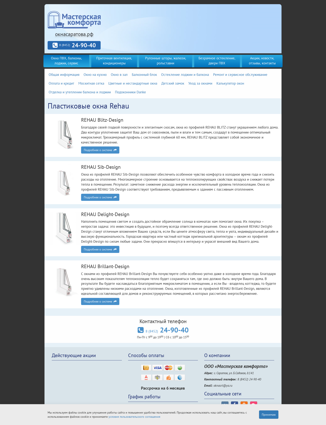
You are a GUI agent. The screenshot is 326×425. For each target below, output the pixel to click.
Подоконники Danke (130, 92)
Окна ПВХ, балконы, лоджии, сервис (66, 60)
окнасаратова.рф (74, 34)
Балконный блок (144, 74)
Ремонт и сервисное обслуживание (240, 74)
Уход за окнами (200, 83)
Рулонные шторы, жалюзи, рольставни (165, 60)
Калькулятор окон (230, 83)
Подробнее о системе (100, 150)
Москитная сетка (91, 83)
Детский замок (172, 83)
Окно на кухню (95, 74)
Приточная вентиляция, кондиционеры (114, 60)
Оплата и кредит (61, 83)
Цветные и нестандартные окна (132, 83)
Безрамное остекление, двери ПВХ (217, 60)
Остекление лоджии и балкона (185, 74)
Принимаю (269, 414)
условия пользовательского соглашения (134, 417)
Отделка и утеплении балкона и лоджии (80, 92)
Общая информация (64, 74)
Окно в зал (119, 74)
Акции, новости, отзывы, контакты (262, 60)
